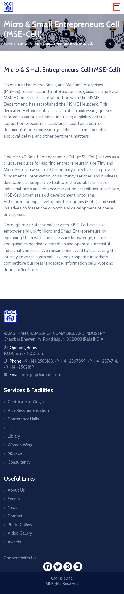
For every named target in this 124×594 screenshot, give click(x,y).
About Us (16, 490)
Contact (15, 516)
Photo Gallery (20, 524)
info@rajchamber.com (41, 374)
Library (14, 436)
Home (8, 43)
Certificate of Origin (26, 401)
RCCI (54, 578)
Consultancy (19, 462)
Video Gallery (20, 533)
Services (23, 43)
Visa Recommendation (28, 410)
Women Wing (20, 444)
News (12, 507)
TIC (11, 427)
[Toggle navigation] (117, 7)
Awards (14, 541)
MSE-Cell (16, 453)
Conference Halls (23, 419)
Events (14, 498)
